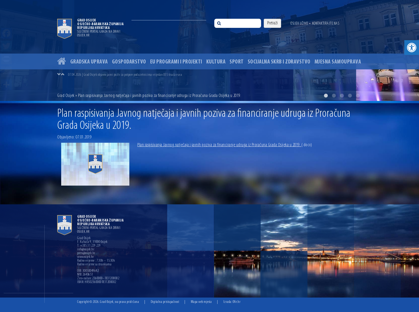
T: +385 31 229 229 (88, 246)
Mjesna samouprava (338, 62)
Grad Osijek (66, 95)
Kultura (216, 62)
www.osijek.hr (85, 257)
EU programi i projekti (176, 62)
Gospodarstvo (129, 62)
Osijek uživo (299, 23)
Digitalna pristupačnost (165, 302)
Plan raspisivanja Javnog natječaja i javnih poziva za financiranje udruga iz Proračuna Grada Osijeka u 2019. (224, 145)
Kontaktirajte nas (325, 23)
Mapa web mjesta (201, 302)
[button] (411, 47)
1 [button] (325, 95)
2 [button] (333, 95)
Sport (237, 62)
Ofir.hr (237, 302)
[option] (209, 50)
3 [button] (341, 95)
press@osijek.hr (86, 253)
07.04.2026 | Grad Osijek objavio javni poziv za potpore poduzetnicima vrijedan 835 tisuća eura (125, 75)
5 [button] (357, 95)
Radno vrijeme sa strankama (94, 264)
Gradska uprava (89, 62)
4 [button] (349, 95)
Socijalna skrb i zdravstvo (279, 62)
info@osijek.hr (85, 249)
